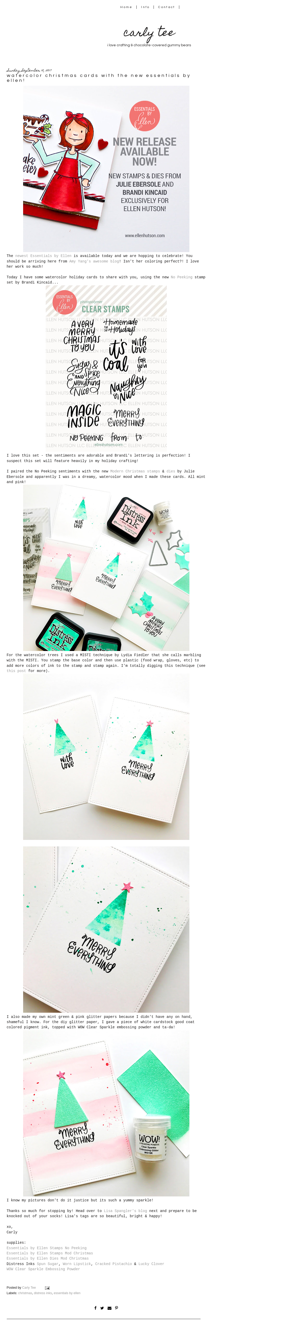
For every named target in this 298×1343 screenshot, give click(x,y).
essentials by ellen (67, 1293)
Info (145, 7)
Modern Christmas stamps (135, 471)
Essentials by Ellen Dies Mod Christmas (48, 1258)
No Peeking (182, 277)
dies (171, 471)
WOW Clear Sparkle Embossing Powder (43, 1269)
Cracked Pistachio (113, 1264)
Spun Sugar (47, 1264)
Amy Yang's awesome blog (94, 261)
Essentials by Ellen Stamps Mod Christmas (50, 1253)
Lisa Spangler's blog (125, 1211)
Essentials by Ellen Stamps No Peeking (47, 1248)
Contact (166, 7)
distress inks (43, 1293)
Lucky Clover (151, 1264)
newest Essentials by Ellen (43, 256)
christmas (25, 1293)
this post (16, 671)
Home (126, 7)
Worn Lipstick (77, 1264)
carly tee (149, 33)
